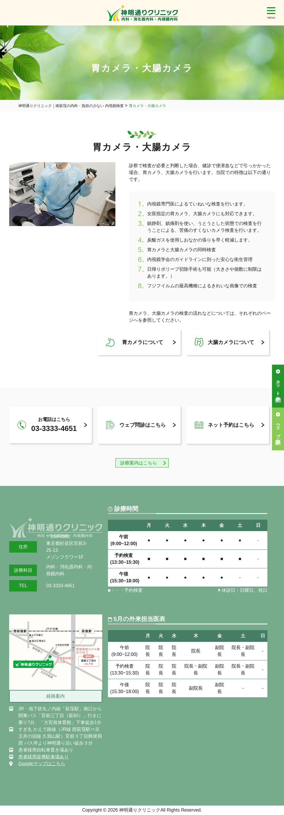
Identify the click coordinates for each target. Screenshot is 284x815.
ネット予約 (278, 385)
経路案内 (55, 696)
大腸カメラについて (231, 342)
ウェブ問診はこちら (142, 425)
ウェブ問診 (278, 428)
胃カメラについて (142, 342)
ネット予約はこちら (231, 425)
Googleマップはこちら (41, 763)
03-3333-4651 (60, 585)
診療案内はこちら (138, 462)
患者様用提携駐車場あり (43, 756)
